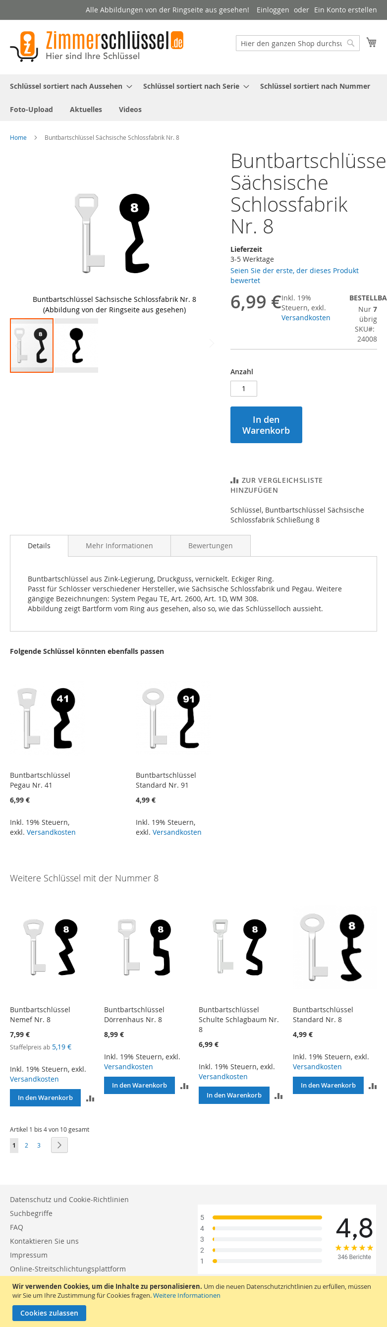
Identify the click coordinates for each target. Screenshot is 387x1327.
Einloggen (273, 9)
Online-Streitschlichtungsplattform (68, 1270)
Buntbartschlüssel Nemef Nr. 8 (40, 1028)
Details (39, 559)
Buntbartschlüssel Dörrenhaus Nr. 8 (134, 1028)
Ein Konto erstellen (345, 9)
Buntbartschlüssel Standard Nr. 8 (323, 1028)
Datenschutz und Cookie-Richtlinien (69, 1201)
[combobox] (298, 43)
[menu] (193, 97)
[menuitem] (68, 86)
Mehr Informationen (119, 559)
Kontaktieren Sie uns (44, 1242)
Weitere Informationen (187, 1295)
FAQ (16, 1228)
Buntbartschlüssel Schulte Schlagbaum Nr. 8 (239, 1032)
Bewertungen (210, 559)
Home (18, 137)
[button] (199, 233)
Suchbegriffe (31, 1214)
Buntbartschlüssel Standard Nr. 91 (166, 793)
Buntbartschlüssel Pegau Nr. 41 (40, 793)
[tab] (39, 559)
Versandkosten (306, 317)
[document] (194, 1301)
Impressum (29, 1256)
